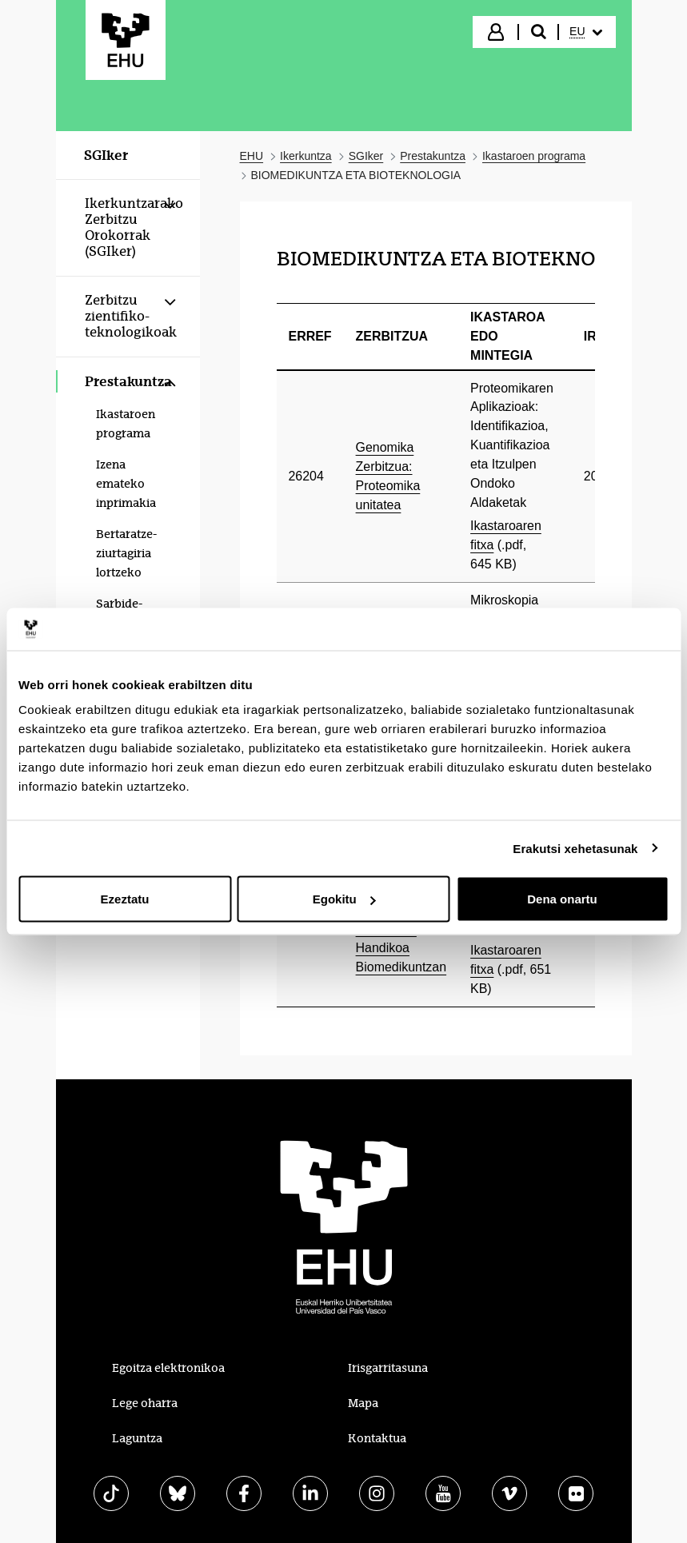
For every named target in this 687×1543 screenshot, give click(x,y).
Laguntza (137, 1438)
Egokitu (344, 899)
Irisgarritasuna (388, 1368)
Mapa (363, 1403)
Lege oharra (145, 1403)
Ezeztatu (125, 899)
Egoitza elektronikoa (168, 1368)
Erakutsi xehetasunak (575, 848)
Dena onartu (562, 899)
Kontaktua (377, 1438)
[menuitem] (585, 32)
